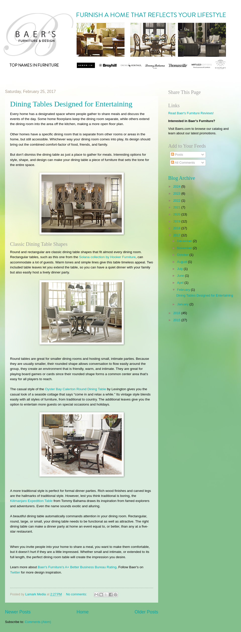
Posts (177, 154)
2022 (177, 200)
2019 (177, 221)
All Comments (183, 162)
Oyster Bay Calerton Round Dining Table (75, 389)
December (185, 241)
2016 (177, 313)
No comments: (77, 594)
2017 (177, 235)
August (182, 262)
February (184, 290)
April (180, 282)
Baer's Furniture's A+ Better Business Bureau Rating (77, 567)
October (183, 255)
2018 (177, 228)
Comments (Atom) (38, 622)
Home (83, 611)
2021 (177, 207)
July (180, 269)
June (181, 275)
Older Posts (146, 611)
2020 (177, 214)
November (185, 248)
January (183, 304)
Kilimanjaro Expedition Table (31, 501)
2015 (177, 320)
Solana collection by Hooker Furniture (107, 257)
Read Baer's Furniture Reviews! (191, 113)
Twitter (15, 572)
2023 (177, 193)
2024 (177, 186)
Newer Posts (18, 611)
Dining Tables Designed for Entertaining (71, 104)
